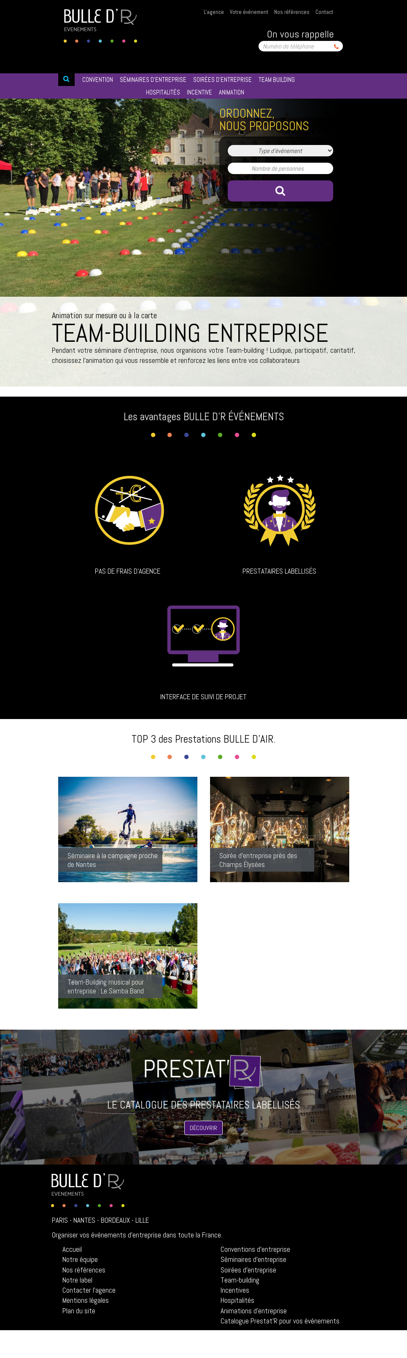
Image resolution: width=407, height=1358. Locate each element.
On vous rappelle (300, 33)
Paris (60, 1220)
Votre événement (249, 12)
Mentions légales (85, 1300)
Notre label (77, 1280)
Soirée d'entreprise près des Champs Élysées (258, 860)
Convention (97, 79)
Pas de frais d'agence (127, 571)
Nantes (84, 1220)
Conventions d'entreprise (255, 1249)
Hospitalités (237, 1300)
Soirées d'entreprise (248, 1270)
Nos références (292, 12)
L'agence (214, 12)
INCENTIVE (199, 92)
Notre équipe (80, 1259)
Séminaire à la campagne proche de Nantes (112, 860)
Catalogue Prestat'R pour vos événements (280, 1321)
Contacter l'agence (89, 1290)
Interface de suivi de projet (203, 696)
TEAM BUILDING (277, 79)
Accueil (72, 1249)
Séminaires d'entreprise (253, 1259)
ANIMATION (231, 92)
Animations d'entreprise (254, 1310)
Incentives (235, 1290)
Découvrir (203, 1128)
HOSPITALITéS (163, 92)
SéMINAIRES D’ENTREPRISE (153, 79)
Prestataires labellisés (279, 571)
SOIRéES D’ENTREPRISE (222, 79)
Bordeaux (115, 1220)
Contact (324, 12)
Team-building (240, 1280)
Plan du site (78, 1310)
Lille (142, 1220)
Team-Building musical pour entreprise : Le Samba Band (105, 986)
